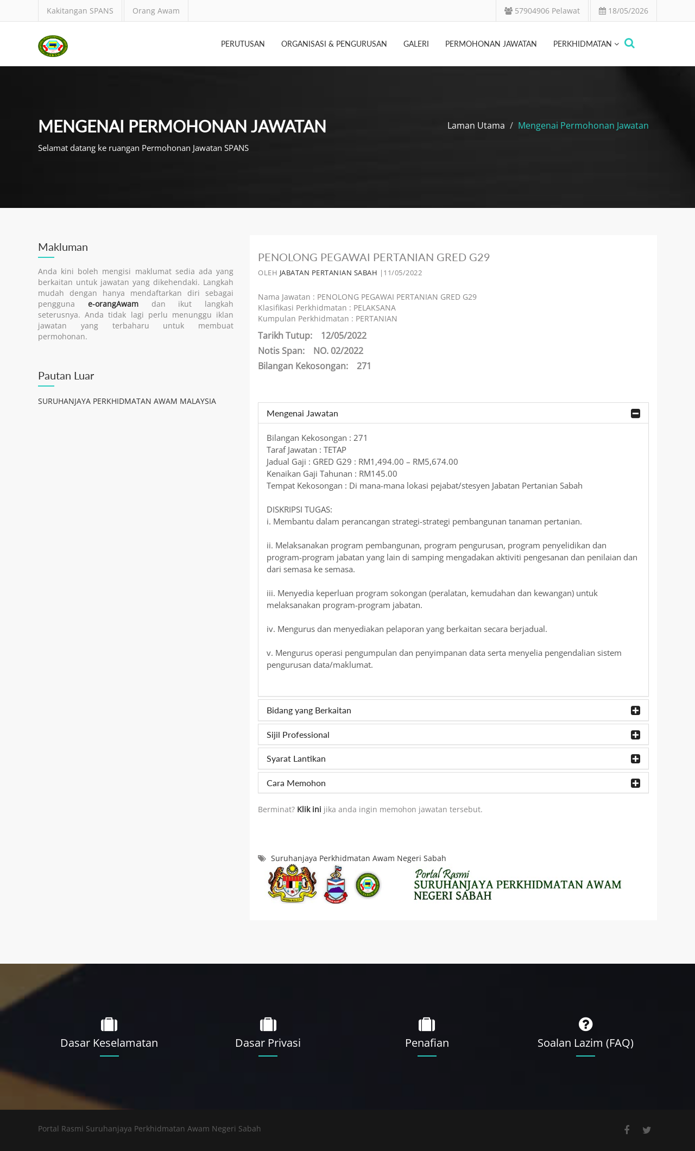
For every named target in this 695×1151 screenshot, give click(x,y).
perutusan (243, 43)
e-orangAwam (113, 304)
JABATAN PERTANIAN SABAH (329, 272)
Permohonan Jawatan (491, 43)
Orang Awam (156, 10)
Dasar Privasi (268, 1042)
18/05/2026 (623, 10)
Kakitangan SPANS (80, 10)
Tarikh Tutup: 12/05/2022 (312, 335)
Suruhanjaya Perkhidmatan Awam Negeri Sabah (358, 858)
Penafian (427, 1042)
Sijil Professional (453, 735)
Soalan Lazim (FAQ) (586, 1042)
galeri (416, 43)
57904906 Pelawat (542, 10)
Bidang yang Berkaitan (453, 710)
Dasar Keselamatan (109, 1042)
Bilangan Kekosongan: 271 (314, 366)
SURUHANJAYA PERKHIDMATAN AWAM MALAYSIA (127, 401)
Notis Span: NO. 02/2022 (310, 351)
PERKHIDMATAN (586, 43)
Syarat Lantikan (453, 758)
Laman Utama (476, 125)
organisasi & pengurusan (334, 43)
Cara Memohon (453, 783)
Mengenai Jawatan (453, 413)
